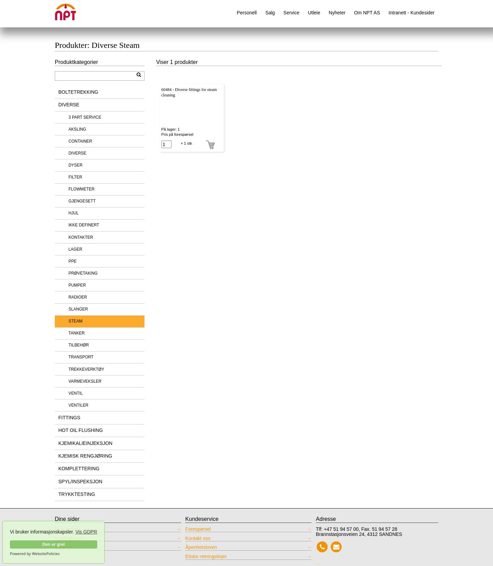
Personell (247, 12)
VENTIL (75, 393)
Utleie (314, 12)
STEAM (75, 321)
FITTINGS (69, 417)
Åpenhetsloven (201, 547)
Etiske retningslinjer (206, 556)
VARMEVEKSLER (84, 381)
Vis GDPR (86, 532)
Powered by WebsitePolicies (35, 554)
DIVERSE (69, 104)
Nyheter (337, 12)
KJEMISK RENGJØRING (85, 456)
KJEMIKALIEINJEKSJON (86, 443)
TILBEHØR (78, 345)
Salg (270, 12)
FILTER (75, 177)
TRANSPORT (80, 357)
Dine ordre (66, 529)
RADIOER (77, 297)
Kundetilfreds (69, 538)
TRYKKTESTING (77, 494)
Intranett (63, 547)
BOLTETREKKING (78, 92)
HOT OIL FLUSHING (81, 430)
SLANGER (78, 309)
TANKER (76, 333)
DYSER (75, 165)
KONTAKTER (80, 237)
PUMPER (77, 285)
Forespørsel (198, 529)
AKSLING (77, 129)
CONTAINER (80, 141)
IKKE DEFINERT (83, 225)
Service (291, 12)
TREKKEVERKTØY (86, 369)
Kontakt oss (197, 538)
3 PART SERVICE (84, 117)
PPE (72, 261)
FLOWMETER (81, 189)
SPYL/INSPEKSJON (80, 481)
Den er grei (53, 544)
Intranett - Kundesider (412, 12)
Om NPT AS (367, 12)
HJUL (73, 213)
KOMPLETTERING (79, 468)
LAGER (75, 249)
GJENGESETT (82, 201)
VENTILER (78, 405)
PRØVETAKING (83, 273)
